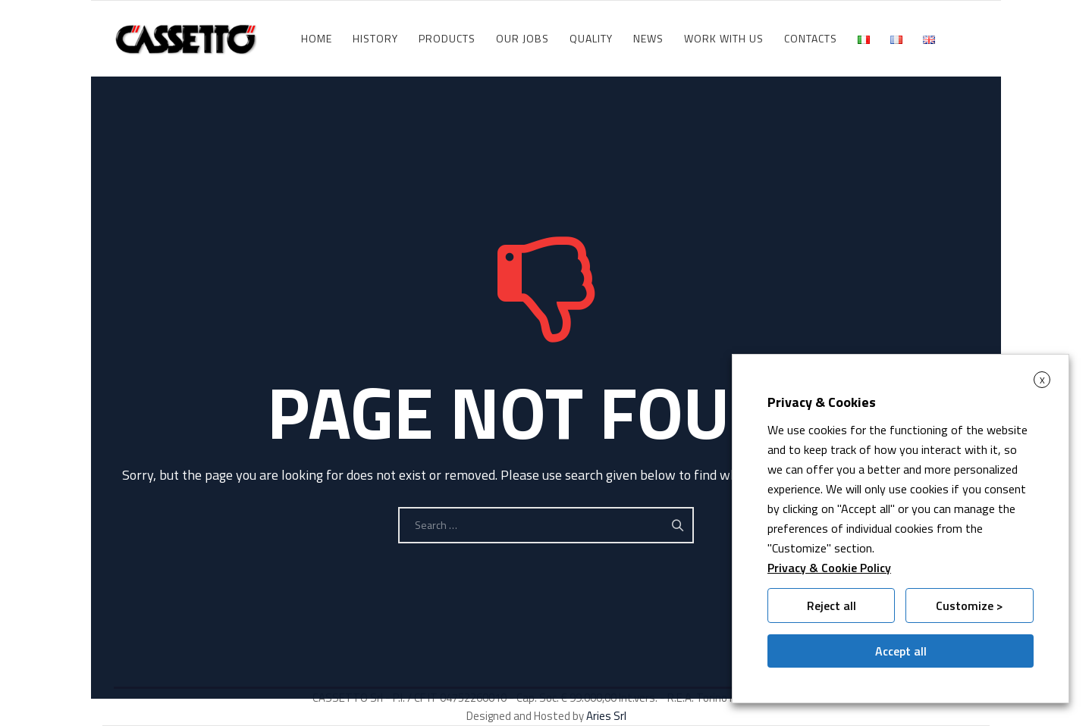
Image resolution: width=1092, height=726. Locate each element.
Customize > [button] (969, 605)
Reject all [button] (831, 605)
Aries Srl (606, 715)
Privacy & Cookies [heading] (821, 402)
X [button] (1042, 380)
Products (447, 38)
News (648, 38)
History (375, 38)
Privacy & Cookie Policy (829, 568)
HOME (316, 38)
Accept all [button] (901, 651)
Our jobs (522, 38)
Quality (591, 38)
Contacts (810, 38)
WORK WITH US (724, 38)
